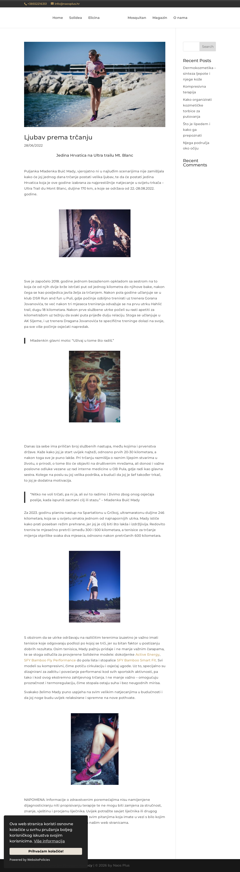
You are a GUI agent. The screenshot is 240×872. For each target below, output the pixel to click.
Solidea (75, 18)
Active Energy (148, 654)
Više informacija (49, 841)
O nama (180, 18)
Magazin (159, 18)
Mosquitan (137, 18)
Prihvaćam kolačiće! (45, 851)
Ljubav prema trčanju (58, 137)
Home (57, 18)
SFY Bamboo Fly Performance (50, 660)
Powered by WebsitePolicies (30, 859)
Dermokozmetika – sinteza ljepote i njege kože (199, 73)
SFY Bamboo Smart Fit (136, 660)
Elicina (94, 18)
